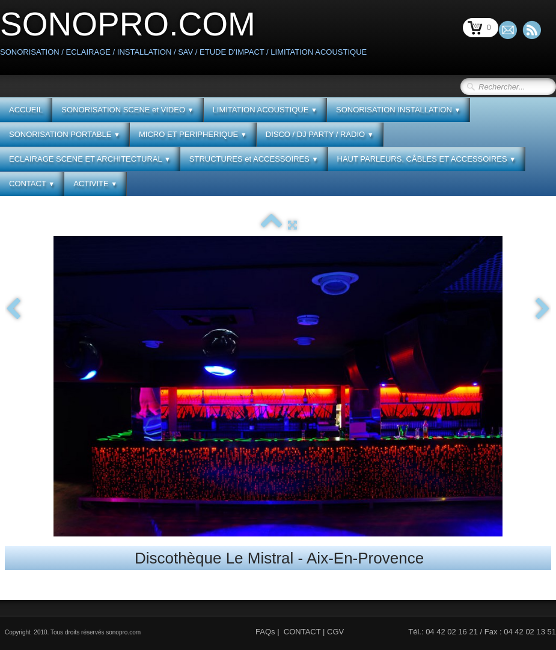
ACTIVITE (95, 183)
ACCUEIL (26, 109)
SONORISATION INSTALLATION (398, 109)
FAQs (265, 631)
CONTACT (32, 183)
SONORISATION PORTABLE (64, 134)
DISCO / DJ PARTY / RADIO (320, 134)
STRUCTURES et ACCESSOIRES (254, 158)
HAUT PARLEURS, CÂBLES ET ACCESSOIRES (426, 158)
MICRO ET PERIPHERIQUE (193, 134)
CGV (335, 631)
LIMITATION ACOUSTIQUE (265, 109)
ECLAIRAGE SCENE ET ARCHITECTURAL (90, 158)
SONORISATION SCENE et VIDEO (127, 109)
